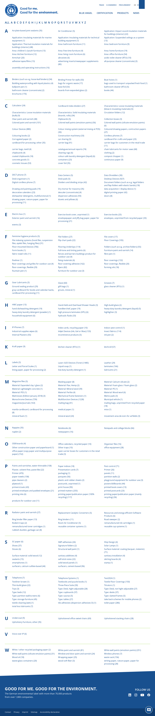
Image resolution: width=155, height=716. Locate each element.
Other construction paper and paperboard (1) (33, 447)
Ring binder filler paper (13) (24, 519)
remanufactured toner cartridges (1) (28, 526)
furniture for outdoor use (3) (71, 270)
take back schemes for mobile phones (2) (122, 599)
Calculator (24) (18, 105)
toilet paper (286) (112, 602)
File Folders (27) (65, 236)
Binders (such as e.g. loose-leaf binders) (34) (32, 79)
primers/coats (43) (20, 487)
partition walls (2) (112, 476)
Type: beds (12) (19, 592)
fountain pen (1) (19, 270)
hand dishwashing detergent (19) (27, 308)
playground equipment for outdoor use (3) (123, 480)
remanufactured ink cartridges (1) (119, 523)
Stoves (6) (16, 549)
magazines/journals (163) (23, 403)
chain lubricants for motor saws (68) (120, 149)
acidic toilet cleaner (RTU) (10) (117, 57)
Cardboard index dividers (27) (71, 106)
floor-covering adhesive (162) (71, 263)
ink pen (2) (109, 334)
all (7, 22)
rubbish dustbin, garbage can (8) (27, 530)
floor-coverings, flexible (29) (24, 267)
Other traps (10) (65, 447)
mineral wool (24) (66, 416)
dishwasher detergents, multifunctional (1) (31, 196)
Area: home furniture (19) (115, 50)
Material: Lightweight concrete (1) (27, 389)
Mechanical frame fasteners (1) (72, 396)
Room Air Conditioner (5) (69, 523)
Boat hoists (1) (110, 79)
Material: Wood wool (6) (115, 392)
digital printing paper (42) (115, 192)
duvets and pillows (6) (68, 199)
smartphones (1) (19, 562)
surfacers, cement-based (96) (71, 566)
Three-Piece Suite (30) (68, 585)
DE (135, 5)
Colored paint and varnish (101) (26, 122)
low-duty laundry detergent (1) (72, 369)
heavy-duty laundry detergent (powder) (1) (31, 312)
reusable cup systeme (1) (115, 526)
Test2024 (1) (109, 578)
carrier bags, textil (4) (21, 149)
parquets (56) (64, 476)
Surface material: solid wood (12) (27, 555)
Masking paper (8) (66, 381)
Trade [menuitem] (101, 5)
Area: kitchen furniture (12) (24, 54)
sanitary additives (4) (67, 555)
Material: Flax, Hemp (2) (68, 385)
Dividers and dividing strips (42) (72, 182)
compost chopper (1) (113, 156)
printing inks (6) (19, 494)
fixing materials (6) (66, 260)
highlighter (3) (110, 312)
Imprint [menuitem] (28, 712)
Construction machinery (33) (71, 135)
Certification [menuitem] (105, 13)
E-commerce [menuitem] (111, 5)
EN (138, 5)
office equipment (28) (114, 447)
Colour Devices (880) (21, 129)
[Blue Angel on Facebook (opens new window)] (148, 695)
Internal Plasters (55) (21, 334)
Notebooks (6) (64, 428)
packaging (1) (64, 473)
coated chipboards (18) (22, 156)
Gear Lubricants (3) (21, 282)
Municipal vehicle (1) (113, 399)
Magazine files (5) (20, 381)
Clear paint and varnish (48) (24, 119)
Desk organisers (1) (21, 178)
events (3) (16, 224)
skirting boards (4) (112, 559)
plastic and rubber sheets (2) (71, 480)
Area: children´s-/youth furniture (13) (29, 50)
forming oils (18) (111, 267)
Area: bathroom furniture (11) (71, 44)
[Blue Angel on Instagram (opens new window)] (135, 695)
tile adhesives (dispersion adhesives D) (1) (77, 602)
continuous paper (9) (113, 159)
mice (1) (107, 409)
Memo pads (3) (111, 396)
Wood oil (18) (18, 657)
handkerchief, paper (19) (69, 308)
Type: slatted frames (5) (114, 595)
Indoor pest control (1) (114, 327)
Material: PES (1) (19, 392)
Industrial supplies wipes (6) (24, 331)
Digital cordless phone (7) (23, 182)
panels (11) (109, 473)
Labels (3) (16, 362)
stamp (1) (108, 562)
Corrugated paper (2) (21, 139)
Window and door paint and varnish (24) (76, 653)
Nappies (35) (17, 427)
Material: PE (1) (111, 389)
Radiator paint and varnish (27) (26, 512)
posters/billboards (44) (114, 483)
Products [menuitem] (123, 13)
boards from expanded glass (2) (72, 90)
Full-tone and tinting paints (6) (71, 250)
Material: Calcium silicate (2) (116, 381)
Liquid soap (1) (64, 366)
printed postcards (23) (114, 490)
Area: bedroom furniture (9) (116, 44)
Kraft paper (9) (18, 346)
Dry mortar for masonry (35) (71, 189)
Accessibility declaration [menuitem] (56, 712)
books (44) (109, 90)
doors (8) (108, 196)
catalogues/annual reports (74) (72, 149)
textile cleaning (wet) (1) (23, 602)
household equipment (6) (23, 315)
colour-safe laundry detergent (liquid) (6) (76, 156)
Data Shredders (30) (113, 175)
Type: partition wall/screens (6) (26, 595)
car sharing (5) (64, 139)
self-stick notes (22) (67, 559)
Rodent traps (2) (19, 523)
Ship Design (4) (111, 542)
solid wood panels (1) (67, 562)
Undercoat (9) (18, 618)
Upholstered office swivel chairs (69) (74, 618)
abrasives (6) (64, 57)
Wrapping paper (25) (67, 657)
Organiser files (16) (112, 444)
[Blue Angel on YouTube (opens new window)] (142, 695)
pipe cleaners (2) (19, 480)
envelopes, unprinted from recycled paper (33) (125, 218)
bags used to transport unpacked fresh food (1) (125, 83)
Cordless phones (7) (113, 135)
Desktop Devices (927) (114, 178)
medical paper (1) (66, 409)
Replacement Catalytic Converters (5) (75, 513)
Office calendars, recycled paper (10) (74, 444)
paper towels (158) (20, 476)
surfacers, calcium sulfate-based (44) (28, 566)
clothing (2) (109, 152)
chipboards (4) (18, 152)
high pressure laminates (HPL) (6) (73, 312)
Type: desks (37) (111, 592)
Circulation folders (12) (114, 112)
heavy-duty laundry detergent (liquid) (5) (122, 308)
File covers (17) (111, 236)
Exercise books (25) (113, 214)
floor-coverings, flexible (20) (116, 263)
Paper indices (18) (66, 466)
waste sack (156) (111, 657)
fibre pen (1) (109, 253)
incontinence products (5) (70, 334)
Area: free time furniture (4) (70, 50)
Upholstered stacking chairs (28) (119, 618)
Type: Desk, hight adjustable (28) (73, 588)
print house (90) (65, 487)
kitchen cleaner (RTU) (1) (69, 347)
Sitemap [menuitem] (38, 712)
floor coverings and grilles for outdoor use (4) (33, 263)
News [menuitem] (136, 13)
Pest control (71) (111, 466)
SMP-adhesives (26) (67, 542)
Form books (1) (19, 250)
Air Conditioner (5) (66, 31)
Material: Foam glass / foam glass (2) (120, 385)
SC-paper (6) (17, 541)
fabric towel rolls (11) (21, 253)
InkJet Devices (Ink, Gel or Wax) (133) (74, 331)
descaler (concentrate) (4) (69, 192)
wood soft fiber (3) (66, 660)
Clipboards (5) (64, 119)
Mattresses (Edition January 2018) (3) (28, 396)
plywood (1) (17, 483)
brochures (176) (19, 93)
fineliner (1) (17, 260)
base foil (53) (64, 86)
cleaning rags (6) (65, 152)
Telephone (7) (18, 577)
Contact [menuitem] (8, 712)
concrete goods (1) (20, 159)
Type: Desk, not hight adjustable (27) (120, 588)
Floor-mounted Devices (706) (25, 246)
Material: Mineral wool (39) (70, 389)
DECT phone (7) (19, 174)
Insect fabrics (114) (112, 331)
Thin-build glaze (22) (21, 585)
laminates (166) (111, 366)
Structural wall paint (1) (68, 549)
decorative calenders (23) (23, 192)
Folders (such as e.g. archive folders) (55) (122, 246)
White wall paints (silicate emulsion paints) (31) (33, 653)
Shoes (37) (17, 545)
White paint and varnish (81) (71, 650)
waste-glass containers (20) (24, 660)
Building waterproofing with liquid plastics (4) (32, 83)
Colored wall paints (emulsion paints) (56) (77, 122)
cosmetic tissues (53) (21, 163)
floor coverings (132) (113, 260)
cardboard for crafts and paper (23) (120, 139)
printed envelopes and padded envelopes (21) (33, 490)
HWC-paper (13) (19, 304)
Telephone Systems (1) (68, 578)
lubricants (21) (110, 369)
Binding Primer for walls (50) (71, 79)
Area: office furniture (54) (115, 54)
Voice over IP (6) (19, 633)
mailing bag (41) (65, 403)
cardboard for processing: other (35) (28, 142)
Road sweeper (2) (112, 519)
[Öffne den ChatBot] (149, 710)
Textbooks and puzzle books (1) (72, 581)
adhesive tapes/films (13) (23, 61)
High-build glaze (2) (113, 305)
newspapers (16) (65, 431)
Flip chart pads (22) (66, 240)
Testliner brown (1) (20, 581)
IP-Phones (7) (18, 327)
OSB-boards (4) (19, 443)
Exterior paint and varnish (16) (26, 218)
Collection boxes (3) (113, 119)
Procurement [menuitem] (124, 5)
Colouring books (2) (21, 135)
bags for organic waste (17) (70, 83)
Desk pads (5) (64, 178)
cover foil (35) (64, 163)
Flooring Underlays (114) (69, 246)
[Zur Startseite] (34, 10)
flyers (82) (62, 267)
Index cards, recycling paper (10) (73, 327)
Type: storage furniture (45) (24, 599)
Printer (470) (17, 473)
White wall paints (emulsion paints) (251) (122, 650)
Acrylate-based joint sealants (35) (27, 30)
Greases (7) (109, 283)
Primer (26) (109, 469)
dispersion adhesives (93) (69, 196)
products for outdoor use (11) (25, 500)
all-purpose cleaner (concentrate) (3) (120, 61)
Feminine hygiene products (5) (26, 236)
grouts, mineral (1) (66, 290)
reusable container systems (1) (72, 526)
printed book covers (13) (115, 487)
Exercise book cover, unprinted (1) (73, 214)
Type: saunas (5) (65, 595)
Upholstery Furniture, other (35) (26, 622)
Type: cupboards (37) (67, 592)
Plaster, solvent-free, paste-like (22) (28, 469)
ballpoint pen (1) (19, 86)
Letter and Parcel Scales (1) (24, 366)
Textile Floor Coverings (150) (117, 581)
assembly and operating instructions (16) (31, 67)
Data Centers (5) (65, 175)
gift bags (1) (63, 286)
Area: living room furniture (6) (71, 54)
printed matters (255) (68, 490)
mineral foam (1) (19, 416)
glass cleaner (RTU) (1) (114, 286)
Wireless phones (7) (113, 653)
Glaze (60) (62, 283)
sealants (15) (18, 559)
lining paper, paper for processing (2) (29, 369)
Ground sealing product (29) (25, 286)
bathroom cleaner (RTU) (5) (116, 86)
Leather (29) (109, 362)
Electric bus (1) (18, 214)
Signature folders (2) (67, 545)
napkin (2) (16, 431)
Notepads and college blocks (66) (119, 428)
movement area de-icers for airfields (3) (122, 416)
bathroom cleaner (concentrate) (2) (28, 90)
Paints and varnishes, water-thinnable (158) (32, 465)
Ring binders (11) (66, 519)
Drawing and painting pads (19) (26, 189)
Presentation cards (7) (68, 469)
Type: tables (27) (65, 599)
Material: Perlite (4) (66, 392)
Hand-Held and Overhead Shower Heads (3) (78, 305)
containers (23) (65, 159)
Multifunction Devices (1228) (71, 399)
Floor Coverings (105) (113, 240)
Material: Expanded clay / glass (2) (27, 385)
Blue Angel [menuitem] (85, 13)
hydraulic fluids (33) (67, 315)
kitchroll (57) (109, 347)
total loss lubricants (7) (22, 606)
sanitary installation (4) (114, 555)
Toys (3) (15, 588)
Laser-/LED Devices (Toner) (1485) (73, 362)
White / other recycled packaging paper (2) (31, 649)
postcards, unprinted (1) (69, 483)
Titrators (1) (109, 585)
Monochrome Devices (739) (24, 399)
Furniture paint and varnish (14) (118, 250)
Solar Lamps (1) (111, 545)
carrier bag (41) (65, 142)
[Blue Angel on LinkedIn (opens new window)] (129, 695)
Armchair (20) (18, 57)
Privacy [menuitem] (18, 712)
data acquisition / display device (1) (120, 189)
